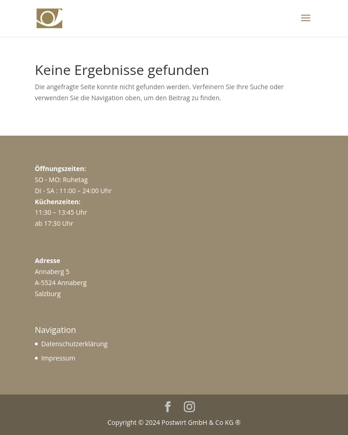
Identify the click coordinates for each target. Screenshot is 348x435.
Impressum (58, 358)
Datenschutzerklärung (74, 343)
